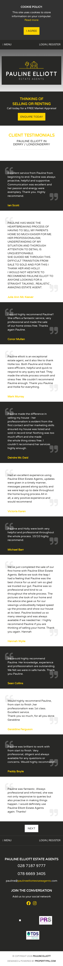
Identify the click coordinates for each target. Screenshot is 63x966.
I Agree (31, 31)
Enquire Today (31, 117)
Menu (7, 44)
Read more (31, 20)
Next (31, 828)
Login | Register (49, 44)
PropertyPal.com (45, 961)
